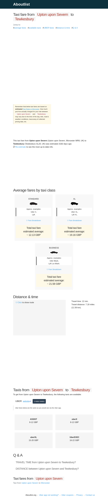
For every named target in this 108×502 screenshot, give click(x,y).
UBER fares (49, 28)
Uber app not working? (49, 495)
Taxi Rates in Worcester (31, 109)
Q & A (75, 28)
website (26, 401)
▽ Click (19, 302)
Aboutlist (21, 4)
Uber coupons (67, 495)
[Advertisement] (54, 46)
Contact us (90, 495)
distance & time (63, 28)
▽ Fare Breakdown (33, 220)
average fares (20, 28)
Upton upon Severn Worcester (31, 483)
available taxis (35, 28)
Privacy (79, 495)
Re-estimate (19, 147)
